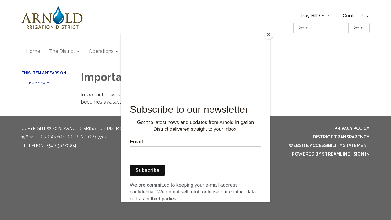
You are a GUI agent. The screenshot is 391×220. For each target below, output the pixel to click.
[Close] (268, 34)
